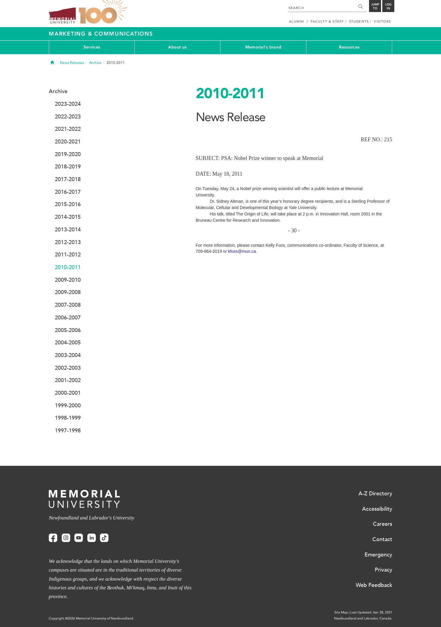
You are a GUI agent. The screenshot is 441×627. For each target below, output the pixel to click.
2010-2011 (68, 267)
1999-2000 (68, 405)
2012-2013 (68, 242)
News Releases (72, 63)
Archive (95, 63)
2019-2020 (68, 154)
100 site (103, 12)
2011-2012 (68, 254)
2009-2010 (68, 280)
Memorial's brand (263, 47)
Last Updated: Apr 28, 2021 (371, 612)
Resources (349, 47)
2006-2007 (68, 317)
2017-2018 (68, 179)
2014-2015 (68, 217)
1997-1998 (68, 430)
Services (91, 47)
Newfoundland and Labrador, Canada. (363, 618)
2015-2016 (68, 204)
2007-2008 (68, 305)
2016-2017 (68, 192)
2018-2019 (68, 166)
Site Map (341, 612)
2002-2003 (68, 368)
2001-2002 (68, 380)
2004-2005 (68, 342)
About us (177, 47)
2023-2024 (68, 104)
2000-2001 (68, 393)
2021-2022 (68, 129)
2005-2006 (68, 330)
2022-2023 (68, 116)
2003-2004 (68, 355)
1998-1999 (68, 418)
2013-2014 (68, 229)
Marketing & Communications (101, 33)
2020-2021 (68, 141)
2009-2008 (68, 292)
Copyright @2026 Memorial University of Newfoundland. (91, 618)
